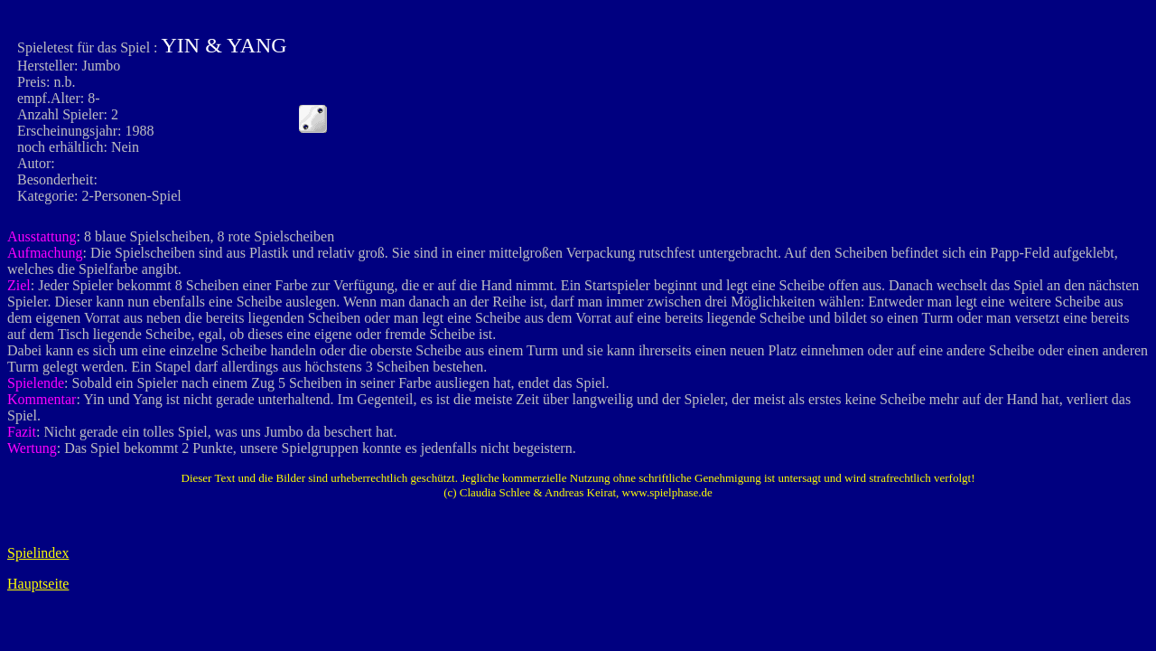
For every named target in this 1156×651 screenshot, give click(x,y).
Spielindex (38, 553)
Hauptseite (38, 583)
